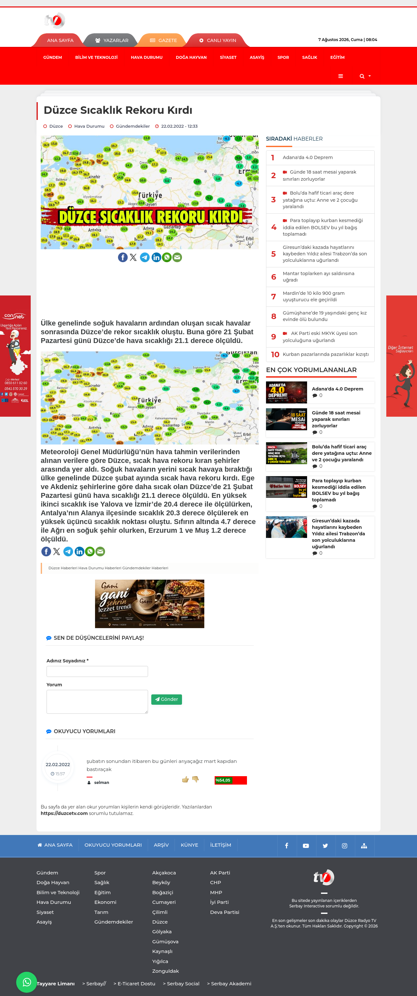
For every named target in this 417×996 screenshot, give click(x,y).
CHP (215, 882)
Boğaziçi (162, 892)
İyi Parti (219, 902)
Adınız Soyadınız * (68, 661)
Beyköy (161, 882)
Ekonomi (105, 902)
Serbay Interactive (307, 906)
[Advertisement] (150, 286)
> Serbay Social (181, 983)
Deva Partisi (225, 912)
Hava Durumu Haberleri (100, 568)
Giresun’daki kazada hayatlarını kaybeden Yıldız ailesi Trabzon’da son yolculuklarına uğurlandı (338, 534)
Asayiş (257, 57)
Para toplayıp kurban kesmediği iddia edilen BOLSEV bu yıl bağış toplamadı (339, 490)
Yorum (54, 685)
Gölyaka (162, 931)
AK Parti (220, 873)
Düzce (160, 922)
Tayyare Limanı (56, 983)
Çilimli (159, 912)
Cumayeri (164, 902)
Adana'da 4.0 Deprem (337, 389)
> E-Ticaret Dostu (134, 983)
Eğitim (337, 57)
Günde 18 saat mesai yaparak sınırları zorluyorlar (336, 419)
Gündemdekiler (113, 922)
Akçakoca (164, 873)
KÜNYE (189, 845)
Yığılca (160, 961)
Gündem (52, 57)
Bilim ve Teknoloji (96, 57)
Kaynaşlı (162, 951)
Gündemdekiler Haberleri (145, 568)
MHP (216, 892)
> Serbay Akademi (229, 983)
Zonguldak (165, 971)
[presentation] (200, 677)
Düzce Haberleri (63, 568)
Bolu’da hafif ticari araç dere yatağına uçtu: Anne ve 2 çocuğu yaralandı (342, 453)
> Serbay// (94, 983)
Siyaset (228, 57)
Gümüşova (165, 941)
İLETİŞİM (220, 845)
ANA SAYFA (60, 40)
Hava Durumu (147, 57)
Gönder (166, 699)
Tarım (101, 912)
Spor (283, 57)
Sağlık (309, 57)
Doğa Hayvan (191, 57)
